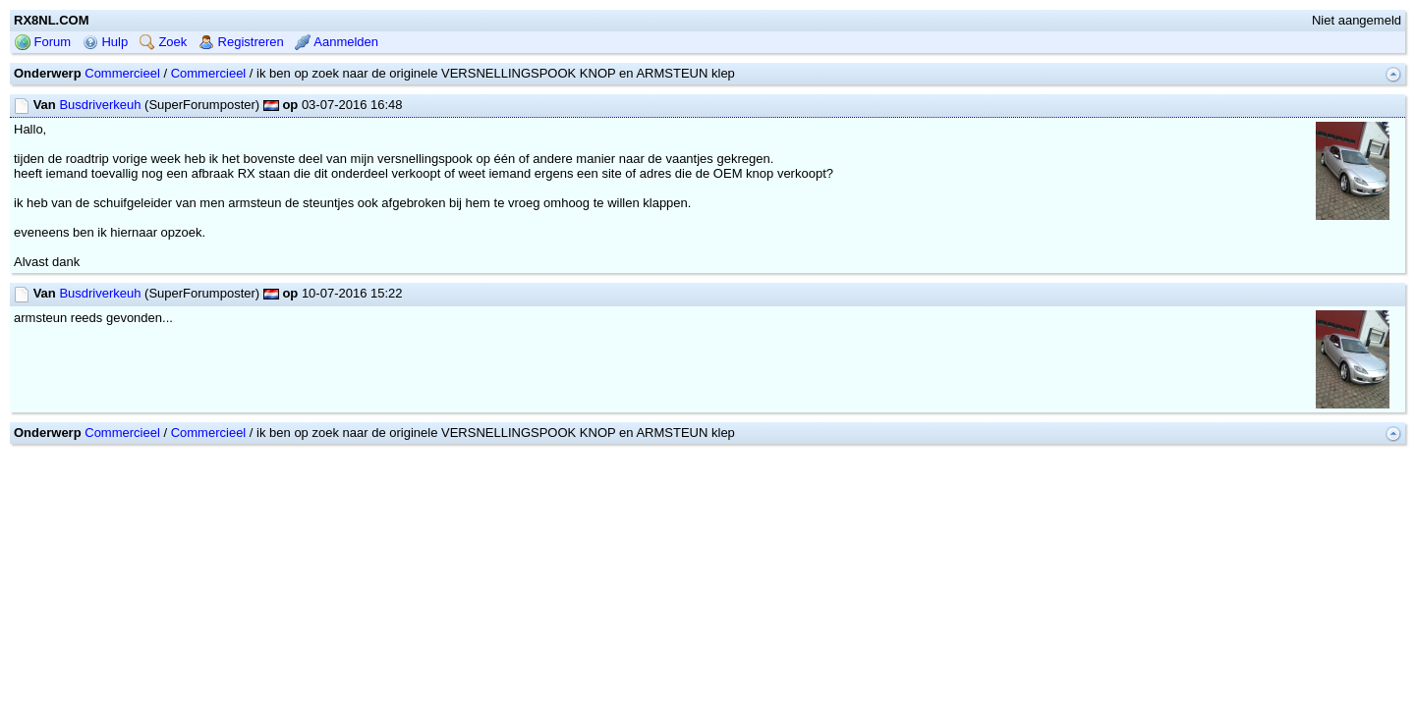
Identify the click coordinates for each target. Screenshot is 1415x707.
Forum (43, 104)
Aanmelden (336, 104)
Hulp (105, 104)
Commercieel (122, 136)
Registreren (241, 104)
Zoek (164, 104)
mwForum (649, 523)
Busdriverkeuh (100, 167)
